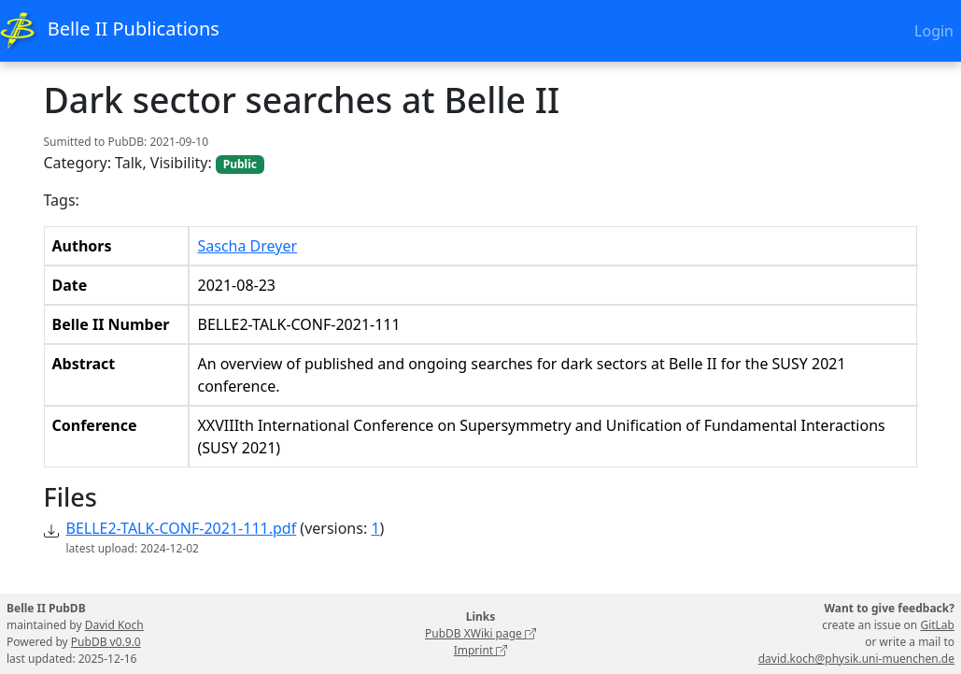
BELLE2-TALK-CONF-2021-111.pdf (181, 528)
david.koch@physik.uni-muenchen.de (856, 659)
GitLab (937, 625)
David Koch (114, 625)
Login (934, 31)
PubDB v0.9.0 (106, 642)
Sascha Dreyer (247, 246)
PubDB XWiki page (480, 633)
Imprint (481, 650)
